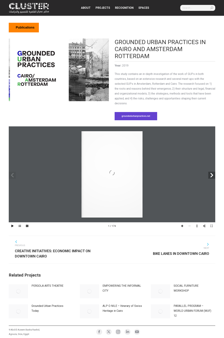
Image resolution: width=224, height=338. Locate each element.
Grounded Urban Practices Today (47, 308)
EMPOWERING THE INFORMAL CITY (122, 288)
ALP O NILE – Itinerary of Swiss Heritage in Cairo (122, 308)
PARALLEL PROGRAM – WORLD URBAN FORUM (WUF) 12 (192, 310)
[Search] (197, 8)
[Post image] (18, 291)
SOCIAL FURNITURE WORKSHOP (186, 288)
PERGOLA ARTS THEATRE (47, 285)
